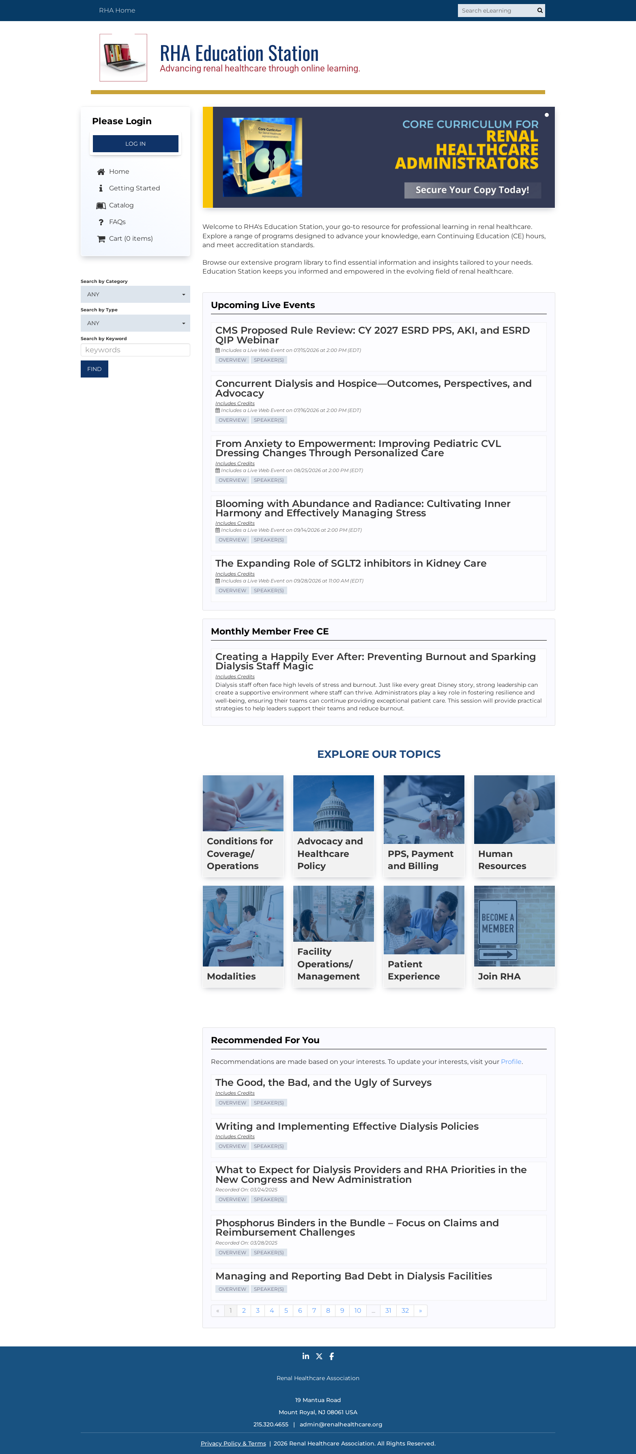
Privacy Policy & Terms (233, 1443)
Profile (511, 1062)
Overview (232, 360)
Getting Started (127, 188)
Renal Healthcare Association (318, 1378)
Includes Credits (235, 403)
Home (112, 172)
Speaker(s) (269, 360)
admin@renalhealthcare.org (341, 1424)
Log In (135, 143)
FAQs (110, 222)
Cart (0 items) (124, 239)
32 (405, 1310)
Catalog (114, 205)
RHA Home (117, 10)
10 (358, 1310)
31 (388, 1310)
